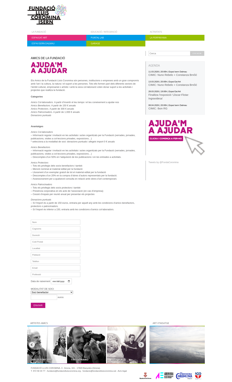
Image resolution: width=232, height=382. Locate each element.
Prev (32, 345)
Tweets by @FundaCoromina (163, 162)
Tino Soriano (79, 359)
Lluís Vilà (117, 359)
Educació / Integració (104, 31)
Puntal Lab (97, 37)
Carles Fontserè (41, 359)
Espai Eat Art (39, 37)
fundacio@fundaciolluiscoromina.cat (99, 371)
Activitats (156, 31)
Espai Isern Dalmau (43, 43)
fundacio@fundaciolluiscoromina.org (64, 371)
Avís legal (122, 371)
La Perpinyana (158, 37)
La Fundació (39, 31)
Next (141, 345)
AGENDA (154, 65)
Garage (95, 43)
